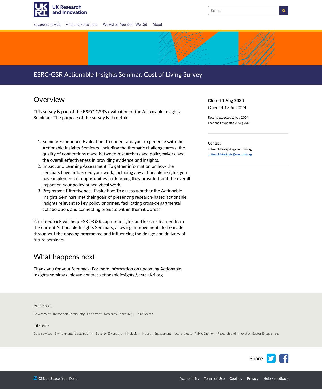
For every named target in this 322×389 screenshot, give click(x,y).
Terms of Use (214, 378)
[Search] (283, 10)
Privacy (252, 378)
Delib (73, 378)
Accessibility (189, 378)
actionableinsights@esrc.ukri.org (230, 154)
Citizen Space (49, 378)
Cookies (235, 378)
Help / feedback (275, 378)
